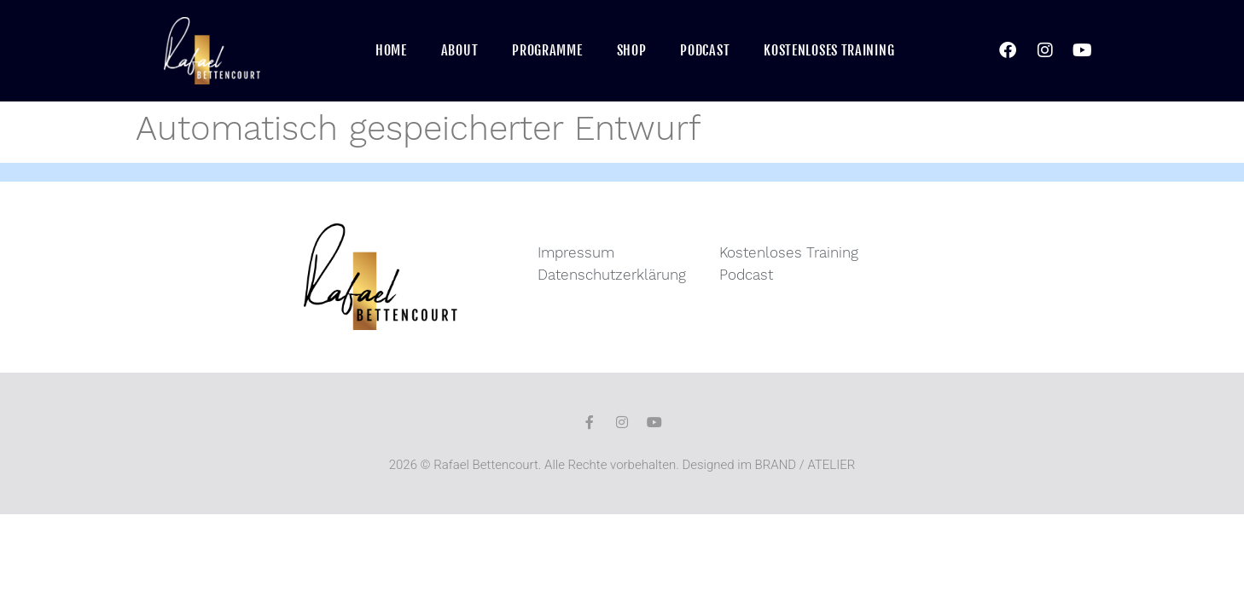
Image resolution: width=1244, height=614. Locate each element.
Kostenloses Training (829, 50)
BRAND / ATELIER (805, 464)
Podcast (705, 50)
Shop (632, 50)
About (460, 50)
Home (391, 50)
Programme (547, 50)
